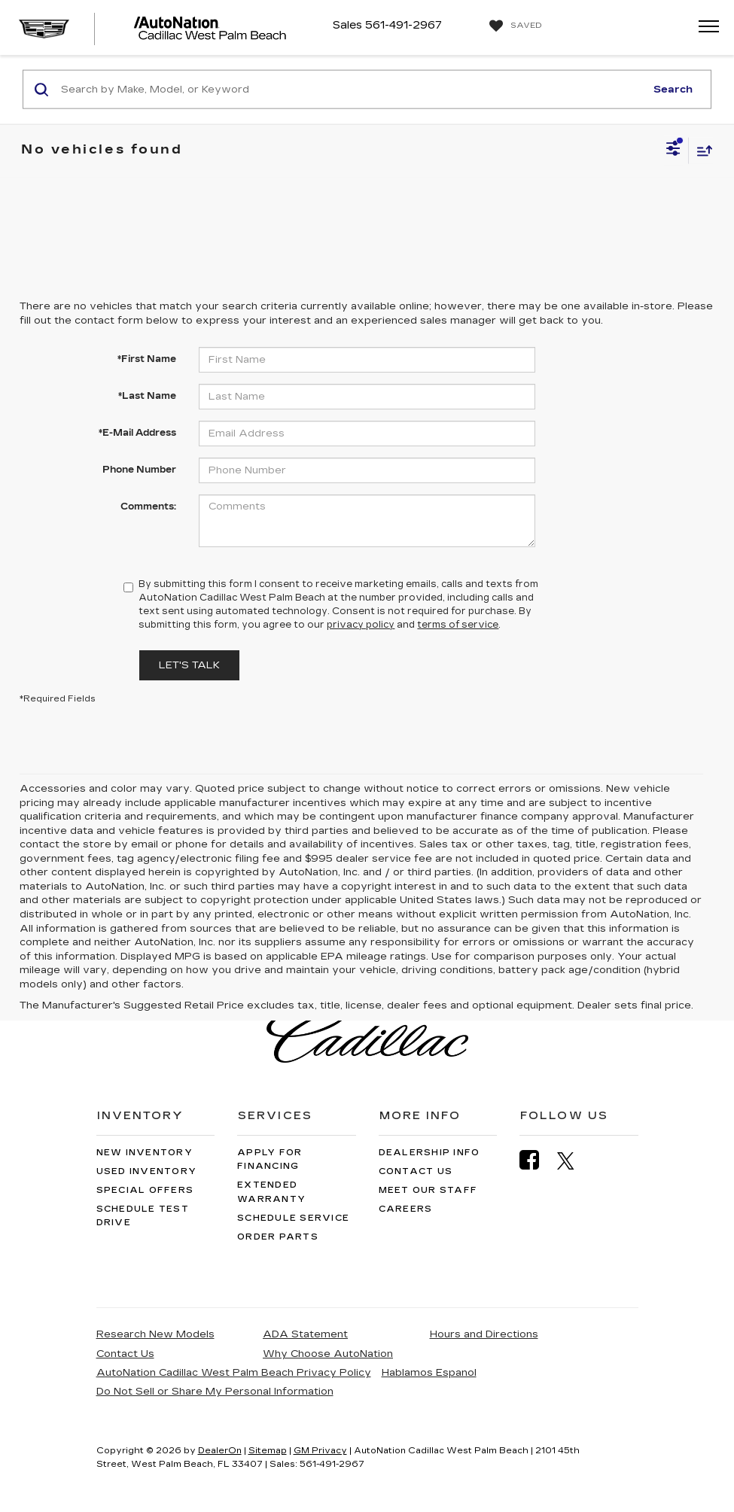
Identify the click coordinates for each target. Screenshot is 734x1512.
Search (673, 89)
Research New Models (155, 1334)
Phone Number (139, 469)
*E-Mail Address (137, 432)
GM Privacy (320, 1451)
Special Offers (145, 1190)
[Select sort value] (701, 150)
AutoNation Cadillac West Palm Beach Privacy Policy (233, 1373)
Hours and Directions (484, 1334)
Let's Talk (189, 665)
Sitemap (267, 1451)
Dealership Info (429, 1153)
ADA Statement (305, 1334)
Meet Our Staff (428, 1190)
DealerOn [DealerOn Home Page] (220, 1451)
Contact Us (416, 1171)
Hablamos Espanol (429, 1373)
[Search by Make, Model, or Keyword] (350, 89)
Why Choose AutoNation (328, 1354)
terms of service (457, 624)
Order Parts (277, 1237)
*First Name (146, 359)
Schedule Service (293, 1218)
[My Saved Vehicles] (514, 26)
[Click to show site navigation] (704, 27)
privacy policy (360, 624)
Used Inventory (146, 1171)
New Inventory (144, 1153)
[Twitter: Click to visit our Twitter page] (573, 1160)
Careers (406, 1209)
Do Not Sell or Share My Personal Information (214, 1392)
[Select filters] (673, 150)
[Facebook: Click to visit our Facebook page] (536, 1160)
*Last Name (147, 396)
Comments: (148, 506)
